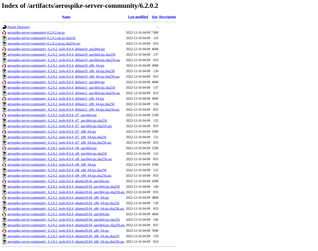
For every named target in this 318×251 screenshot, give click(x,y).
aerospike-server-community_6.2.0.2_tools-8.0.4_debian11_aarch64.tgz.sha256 (61, 87)
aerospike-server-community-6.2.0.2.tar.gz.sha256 (41, 38)
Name (66, 17)
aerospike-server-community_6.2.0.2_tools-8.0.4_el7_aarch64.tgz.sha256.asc (59, 126)
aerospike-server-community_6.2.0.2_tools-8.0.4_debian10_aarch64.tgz (56, 49)
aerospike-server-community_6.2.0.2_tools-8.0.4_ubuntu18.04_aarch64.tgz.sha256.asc (66, 192)
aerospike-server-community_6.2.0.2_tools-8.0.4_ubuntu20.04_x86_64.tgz (58, 230)
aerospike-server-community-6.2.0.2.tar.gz (36, 32)
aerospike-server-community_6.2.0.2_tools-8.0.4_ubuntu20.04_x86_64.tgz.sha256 (63, 236)
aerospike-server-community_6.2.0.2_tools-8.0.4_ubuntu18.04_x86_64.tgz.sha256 (63, 203)
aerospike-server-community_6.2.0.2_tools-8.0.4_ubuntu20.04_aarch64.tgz (58, 214)
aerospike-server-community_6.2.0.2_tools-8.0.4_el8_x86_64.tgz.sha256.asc (59, 175)
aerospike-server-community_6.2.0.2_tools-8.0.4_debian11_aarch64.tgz (56, 82)
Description (167, 17)
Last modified (138, 17)
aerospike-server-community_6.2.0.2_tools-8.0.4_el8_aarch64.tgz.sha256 (57, 153)
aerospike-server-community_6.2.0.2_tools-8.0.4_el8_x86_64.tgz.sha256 (56, 170)
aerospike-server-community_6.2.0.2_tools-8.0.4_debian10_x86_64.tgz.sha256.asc (63, 76)
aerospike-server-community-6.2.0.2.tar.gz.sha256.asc (44, 43)
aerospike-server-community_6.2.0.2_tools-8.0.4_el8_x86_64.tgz (51, 164)
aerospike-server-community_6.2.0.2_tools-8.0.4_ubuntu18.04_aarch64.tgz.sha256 (63, 186)
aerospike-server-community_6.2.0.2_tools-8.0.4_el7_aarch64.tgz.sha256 (57, 120)
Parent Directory (18, 27)
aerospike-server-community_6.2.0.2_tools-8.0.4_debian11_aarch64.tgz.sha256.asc (63, 93)
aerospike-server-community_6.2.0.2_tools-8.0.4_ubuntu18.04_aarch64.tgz (58, 181)
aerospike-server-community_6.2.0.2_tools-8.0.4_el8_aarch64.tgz (52, 148)
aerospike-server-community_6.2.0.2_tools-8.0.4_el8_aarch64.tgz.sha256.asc (59, 159)
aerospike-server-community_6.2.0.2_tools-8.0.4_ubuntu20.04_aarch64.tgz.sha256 (63, 219)
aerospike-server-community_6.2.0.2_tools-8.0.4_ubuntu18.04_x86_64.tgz (58, 197)
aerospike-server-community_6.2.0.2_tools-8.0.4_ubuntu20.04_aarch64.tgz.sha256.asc (66, 225)
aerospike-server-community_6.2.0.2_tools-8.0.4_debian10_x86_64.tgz (55, 65)
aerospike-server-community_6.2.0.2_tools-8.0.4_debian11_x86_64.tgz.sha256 (61, 104)
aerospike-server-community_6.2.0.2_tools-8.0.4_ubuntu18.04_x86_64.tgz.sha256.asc (66, 208)
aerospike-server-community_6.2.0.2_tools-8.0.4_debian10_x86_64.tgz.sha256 (61, 71)
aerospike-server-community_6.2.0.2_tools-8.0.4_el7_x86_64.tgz (51, 131)
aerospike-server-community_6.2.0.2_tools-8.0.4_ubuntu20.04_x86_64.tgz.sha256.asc (66, 241)
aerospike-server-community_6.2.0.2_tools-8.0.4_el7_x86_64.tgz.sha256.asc (59, 142)
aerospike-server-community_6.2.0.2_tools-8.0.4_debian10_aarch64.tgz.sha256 (61, 54)
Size (155, 17)
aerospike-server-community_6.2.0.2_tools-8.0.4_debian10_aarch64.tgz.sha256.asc (64, 60)
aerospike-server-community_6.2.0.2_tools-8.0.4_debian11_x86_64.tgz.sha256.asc (63, 109)
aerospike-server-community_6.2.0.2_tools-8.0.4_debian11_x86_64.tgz (55, 98)
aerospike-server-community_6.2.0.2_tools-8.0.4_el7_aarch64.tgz (52, 115)
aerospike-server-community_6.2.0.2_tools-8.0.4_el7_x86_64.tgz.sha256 (56, 137)
